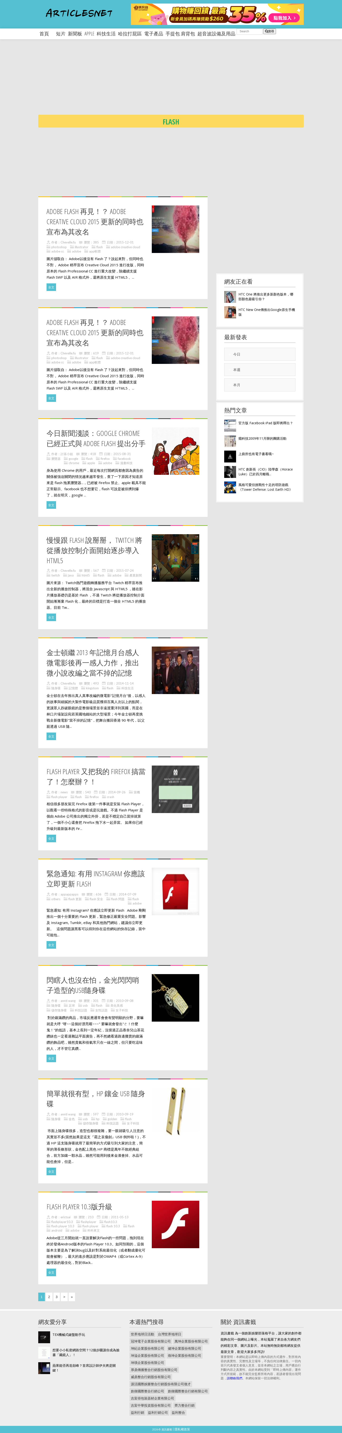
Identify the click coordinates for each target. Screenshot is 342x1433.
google (73, 459)
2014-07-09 (127, 894)
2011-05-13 (119, 1217)
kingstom (92, 688)
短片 (61, 33)
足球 (72, 1005)
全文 (51, 287)
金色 (72, 1119)
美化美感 (116, 1005)
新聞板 (75, 33)
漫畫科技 (126, 463)
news (64, 792)
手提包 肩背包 (180, 33)
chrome (74, 463)
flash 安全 (96, 899)
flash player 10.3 (62, 1226)
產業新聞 (135, 575)
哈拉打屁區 (130, 33)
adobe (76, 251)
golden (112, 1119)
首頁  (46, 33)
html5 (86, 575)
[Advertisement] (180, 81)
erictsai (66, 1217)
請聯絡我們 (234, 1378)
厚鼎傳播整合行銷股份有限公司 (154, 1369)
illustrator (81, 247)
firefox (105, 459)
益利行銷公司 (158, 1412)
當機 (137, 792)
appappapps (69, 894)
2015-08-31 (122, 454)
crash (110, 797)
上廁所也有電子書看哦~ (256, 454)
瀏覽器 (56, 459)
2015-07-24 (125, 570)
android (56, 1230)
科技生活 (106, 33)
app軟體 (95, 251)
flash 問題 (117, 899)
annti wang (68, 1001)
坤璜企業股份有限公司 (147, 1362)
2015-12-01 (125, 242)
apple (89, 33)
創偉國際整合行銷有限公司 (188, 1391)
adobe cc (57, 251)
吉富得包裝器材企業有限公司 (152, 1398)
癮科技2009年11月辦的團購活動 (262, 438)
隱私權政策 (182, 1429)
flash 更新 (75, 899)
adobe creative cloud (125, 247)
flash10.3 (110, 1222)
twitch (55, 575)
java (71, 575)
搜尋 (269, 31)
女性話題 (101, 1010)
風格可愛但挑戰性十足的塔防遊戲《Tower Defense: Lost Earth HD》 (265, 487)
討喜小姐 (67, 454)
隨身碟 (56, 688)
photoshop (59, 247)
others (55, 899)
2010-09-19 (124, 1114)
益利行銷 (137, 1412)
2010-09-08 (124, 1001)
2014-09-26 (117, 792)
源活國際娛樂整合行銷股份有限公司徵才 (161, 1384)
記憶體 (73, 688)
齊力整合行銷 (185, 1405)
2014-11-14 (125, 683)
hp (98, 1119)
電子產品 (153, 33)
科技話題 (81, 1010)
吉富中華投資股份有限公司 (151, 1405)
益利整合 (178, 1412)
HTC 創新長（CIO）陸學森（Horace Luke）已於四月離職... (265, 471)
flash (99, 247)
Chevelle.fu (68, 242)
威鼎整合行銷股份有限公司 (151, 1377)
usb (85, 1005)
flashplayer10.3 (62, 1222)
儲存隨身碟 (59, 1010)
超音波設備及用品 (216, 33)
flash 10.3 (113, 1226)
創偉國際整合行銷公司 (147, 1391)
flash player (59, 797)
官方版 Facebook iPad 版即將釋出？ (265, 423)
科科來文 (93, 1230)
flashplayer (88, 1222)
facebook (124, 459)
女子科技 (122, 1010)
